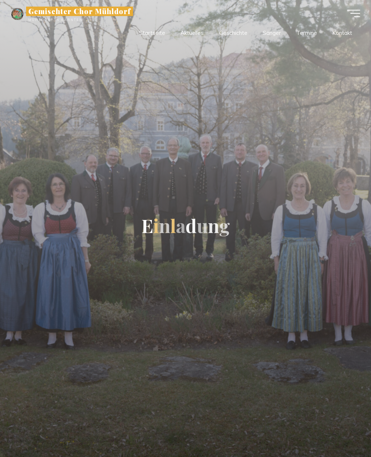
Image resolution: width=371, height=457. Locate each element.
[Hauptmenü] (353, 13)
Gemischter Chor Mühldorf (79, 11)
